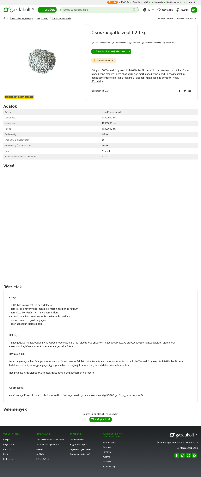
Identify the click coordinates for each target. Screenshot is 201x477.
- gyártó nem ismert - (112, 112)
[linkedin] (189, 91)
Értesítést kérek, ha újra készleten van (111, 51)
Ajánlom (135, 43)
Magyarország (109, 442)
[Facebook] (176, 455)
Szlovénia (107, 462)
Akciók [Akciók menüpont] (112, 2)
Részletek (97, 81)
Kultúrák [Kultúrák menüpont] (125, 2)
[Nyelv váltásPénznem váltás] (149, 10)
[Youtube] (194, 455)
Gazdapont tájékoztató (80, 454)
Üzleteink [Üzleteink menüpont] (190, 2)
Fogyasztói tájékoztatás (80, 449)
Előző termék (165, 18)
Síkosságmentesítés (61, 18)
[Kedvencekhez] (119, 43)
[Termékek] (47, 10)
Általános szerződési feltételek (50, 440)
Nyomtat (168, 43)
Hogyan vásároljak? (78, 444)
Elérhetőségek (42, 459)
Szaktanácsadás (77, 440)
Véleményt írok (100, 419)
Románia (107, 452)
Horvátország (109, 466)
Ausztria (106, 457)
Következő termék (186, 18)
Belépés (6, 440)
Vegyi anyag (42, 18)
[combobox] (99, 10)
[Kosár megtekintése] (194, 10)
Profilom (7, 449)
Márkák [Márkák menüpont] (147, 2)
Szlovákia (107, 447)
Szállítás (40, 454)
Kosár (5, 454)
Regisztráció (8, 444)
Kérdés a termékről (151, 43)
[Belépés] (182, 10)
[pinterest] (184, 91)
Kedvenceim (8, 459)
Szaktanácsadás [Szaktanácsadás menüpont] (174, 2)
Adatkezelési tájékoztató (47, 444)
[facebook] (179, 91)
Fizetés (39, 449)
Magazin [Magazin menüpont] (158, 2)
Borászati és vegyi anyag (21, 18)
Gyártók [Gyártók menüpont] (136, 2)
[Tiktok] (182, 455)
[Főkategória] (4, 18)
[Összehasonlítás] (100, 43)
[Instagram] (188, 455)
